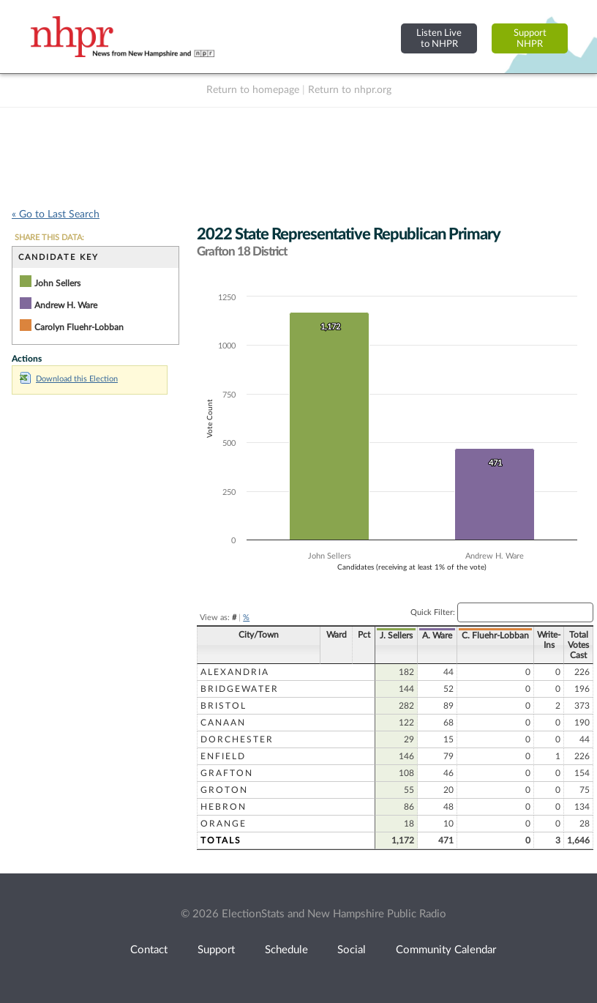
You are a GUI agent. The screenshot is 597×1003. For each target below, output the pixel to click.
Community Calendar (446, 949)
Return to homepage (252, 90)
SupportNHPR (530, 38)
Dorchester (237, 739)
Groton (224, 790)
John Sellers (57, 283)
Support (216, 949)
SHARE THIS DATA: (49, 238)
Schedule (286, 949)
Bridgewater (239, 689)
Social (351, 949)
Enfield (223, 756)
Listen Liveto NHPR (439, 38)
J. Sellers (388, 635)
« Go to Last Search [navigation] (56, 214)
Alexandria (234, 672)
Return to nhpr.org (349, 90)
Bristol (223, 705)
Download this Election (69, 379)
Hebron (223, 806)
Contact (149, 949)
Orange (223, 823)
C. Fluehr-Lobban (487, 635)
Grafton (226, 773)
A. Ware (429, 635)
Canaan (223, 722)
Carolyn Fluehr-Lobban (79, 327)
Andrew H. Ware (65, 305)
